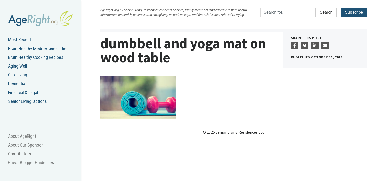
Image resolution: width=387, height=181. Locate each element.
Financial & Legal (23, 92)
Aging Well (17, 66)
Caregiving (17, 74)
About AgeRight (22, 136)
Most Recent (19, 39)
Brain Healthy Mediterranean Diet (38, 48)
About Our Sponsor (25, 145)
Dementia (16, 83)
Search (326, 12)
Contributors (19, 153)
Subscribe (354, 12)
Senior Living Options (27, 101)
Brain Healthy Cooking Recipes (35, 57)
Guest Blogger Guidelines (31, 162)
